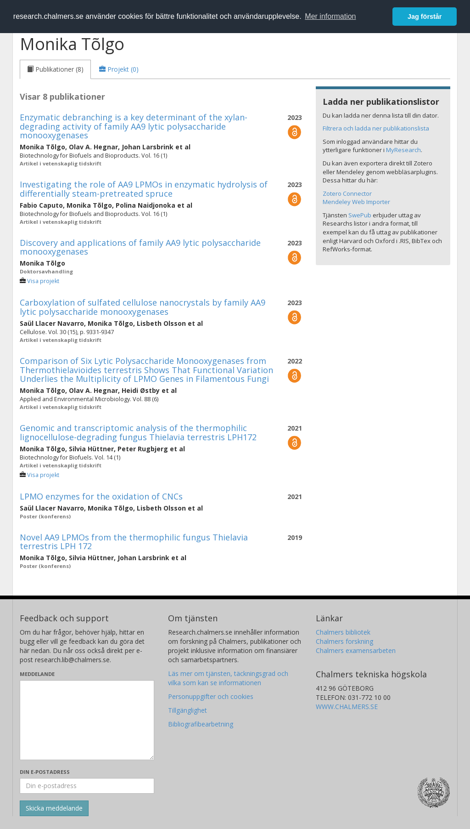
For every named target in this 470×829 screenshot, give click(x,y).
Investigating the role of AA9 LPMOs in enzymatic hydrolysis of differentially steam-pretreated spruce (144, 189)
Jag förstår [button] (425, 16)
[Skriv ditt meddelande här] (87, 720)
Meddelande (37, 673)
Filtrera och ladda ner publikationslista (376, 128)
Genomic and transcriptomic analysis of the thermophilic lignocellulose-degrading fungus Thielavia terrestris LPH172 (138, 432)
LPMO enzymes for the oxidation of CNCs (101, 496)
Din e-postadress (45, 771)
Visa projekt (43, 281)
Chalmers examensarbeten (356, 650)
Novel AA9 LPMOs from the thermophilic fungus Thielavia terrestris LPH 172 (134, 542)
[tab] (55, 69)
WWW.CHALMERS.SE (347, 706)
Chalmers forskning (344, 641)
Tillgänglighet (187, 710)
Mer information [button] (330, 16)
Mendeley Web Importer (356, 202)
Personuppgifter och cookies (210, 696)
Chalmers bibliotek (343, 632)
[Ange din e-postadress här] (87, 786)
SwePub (359, 215)
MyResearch (403, 150)
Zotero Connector (347, 193)
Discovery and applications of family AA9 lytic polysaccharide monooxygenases (140, 247)
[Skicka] (54, 808)
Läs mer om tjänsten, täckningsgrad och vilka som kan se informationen (228, 678)
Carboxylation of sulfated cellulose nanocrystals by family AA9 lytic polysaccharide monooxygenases (142, 307)
